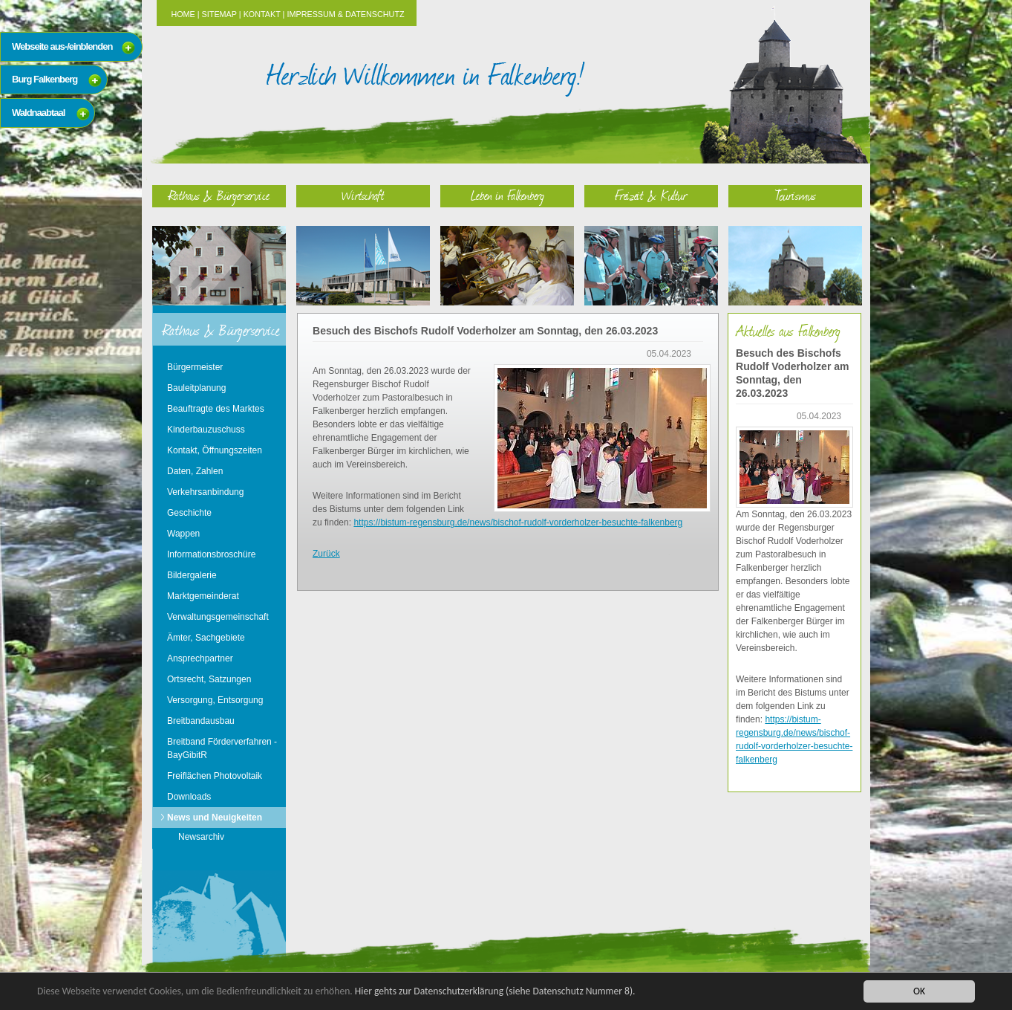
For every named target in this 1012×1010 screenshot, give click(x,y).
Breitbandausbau (201, 721)
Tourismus (795, 195)
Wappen (183, 533)
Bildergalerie (192, 575)
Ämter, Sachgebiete (206, 637)
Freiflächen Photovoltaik (214, 776)
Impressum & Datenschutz (345, 14)
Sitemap (219, 14)
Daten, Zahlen (195, 471)
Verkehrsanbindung (205, 492)
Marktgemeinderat (203, 596)
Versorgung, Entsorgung (215, 700)
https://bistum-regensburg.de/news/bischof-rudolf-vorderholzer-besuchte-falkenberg (517, 522)
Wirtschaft (363, 195)
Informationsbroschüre (211, 554)
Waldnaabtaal (38, 112)
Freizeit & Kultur (651, 195)
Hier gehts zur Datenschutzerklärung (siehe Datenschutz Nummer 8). (495, 991)
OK (919, 991)
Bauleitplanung (196, 388)
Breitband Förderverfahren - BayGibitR (222, 748)
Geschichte (189, 513)
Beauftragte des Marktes (215, 409)
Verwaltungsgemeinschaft (218, 617)
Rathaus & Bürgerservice (219, 195)
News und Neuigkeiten (214, 817)
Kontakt (262, 14)
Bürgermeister (195, 367)
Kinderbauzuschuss (206, 429)
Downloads (189, 797)
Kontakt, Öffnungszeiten (214, 450)
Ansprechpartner (200, 658)
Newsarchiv (201, 837)
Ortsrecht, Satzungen (209, 679)
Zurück (326, 553)
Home (183, 14)
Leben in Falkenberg (507, 195)
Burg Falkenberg (44, 79)
